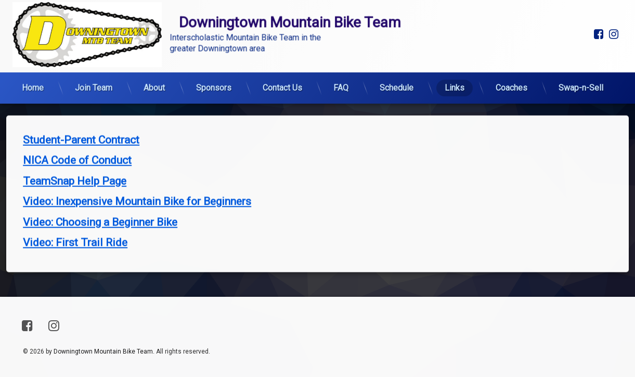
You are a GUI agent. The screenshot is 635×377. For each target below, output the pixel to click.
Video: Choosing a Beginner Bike (100, 172)
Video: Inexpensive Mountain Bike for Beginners (137, 152)
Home (33, 54)
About (154, 54)
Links (454, 54)
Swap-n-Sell (581, 54)
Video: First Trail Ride (75, 193)
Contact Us (282, 54)
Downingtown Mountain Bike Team (103, 351)
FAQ (340, 54)
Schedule (396, 54)
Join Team (93, 54)
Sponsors (213, 54)
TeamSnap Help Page (74, 131)
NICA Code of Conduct (77, 111)
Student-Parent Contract (81, 90)
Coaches (511, 54)
